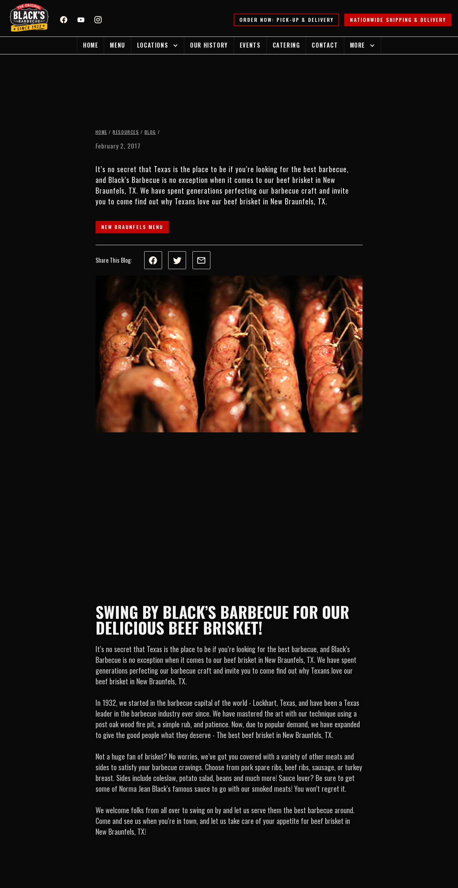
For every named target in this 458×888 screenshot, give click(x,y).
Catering (286, 45)
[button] (157, 45)
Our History (209, 45)
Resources (126, 131)
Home (90, 45)
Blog (150, 131)
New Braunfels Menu (132, 227)
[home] (29, 18)
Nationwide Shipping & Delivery (398, 19)
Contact (325, 45)
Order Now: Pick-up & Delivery (286, 19)
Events (250, 45)
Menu (117, 45)
